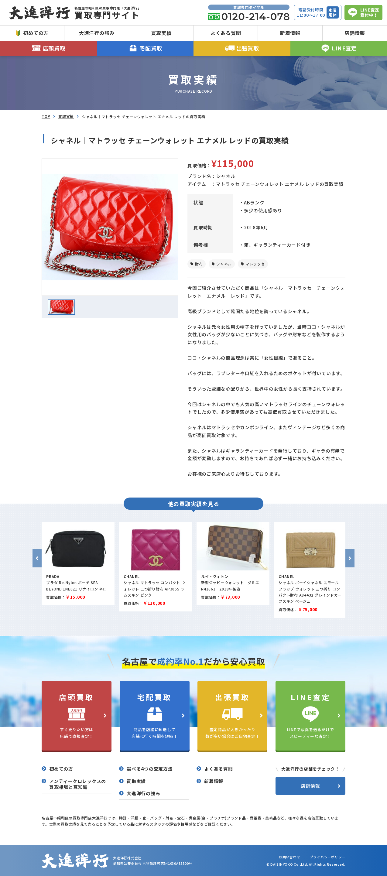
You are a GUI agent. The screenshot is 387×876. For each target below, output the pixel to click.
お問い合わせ (289, 856)
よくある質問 (226, 32)
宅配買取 (145, 48)
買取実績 (161, 32)
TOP (46, 116)
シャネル (224, 263)
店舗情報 (354, 32)
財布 (199, 263)
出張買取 (242, 48)
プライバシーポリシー (328, 856)
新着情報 (290, 32)
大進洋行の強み (97, 32)
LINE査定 (338, 48)
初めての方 (32, 32)
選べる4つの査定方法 (150, 769)
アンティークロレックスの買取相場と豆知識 (77, 784)
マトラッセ (255, 263)
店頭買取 (48, 48)
